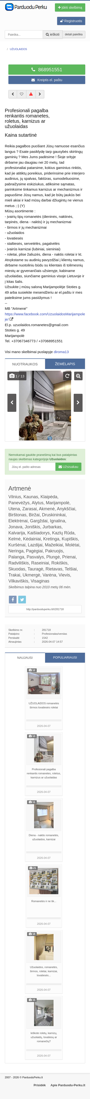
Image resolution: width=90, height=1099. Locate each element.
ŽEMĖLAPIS (65, 364)
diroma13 (61, 352)
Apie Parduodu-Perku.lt (68, 1085)
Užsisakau (68, 467)
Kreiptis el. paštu (46, 80)
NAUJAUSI (25, 657)
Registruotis (71, 21)
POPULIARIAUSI (65, 657)
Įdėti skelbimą (70, 7)
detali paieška (74, 34)
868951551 (46, 69)
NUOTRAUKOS (25, 364)
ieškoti (53, 34)
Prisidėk (40, 1085)
